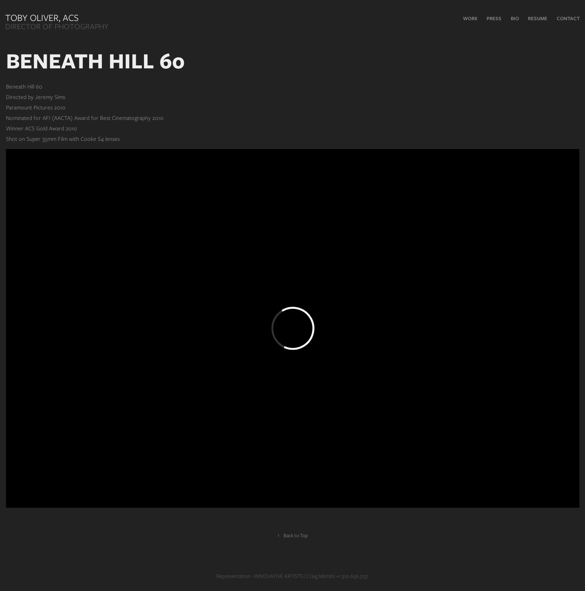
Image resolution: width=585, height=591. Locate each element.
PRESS (494, 18)
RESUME (537, 18)
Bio (515, 18)
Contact (568, 18)
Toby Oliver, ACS (43, 17)
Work (470, 18)
